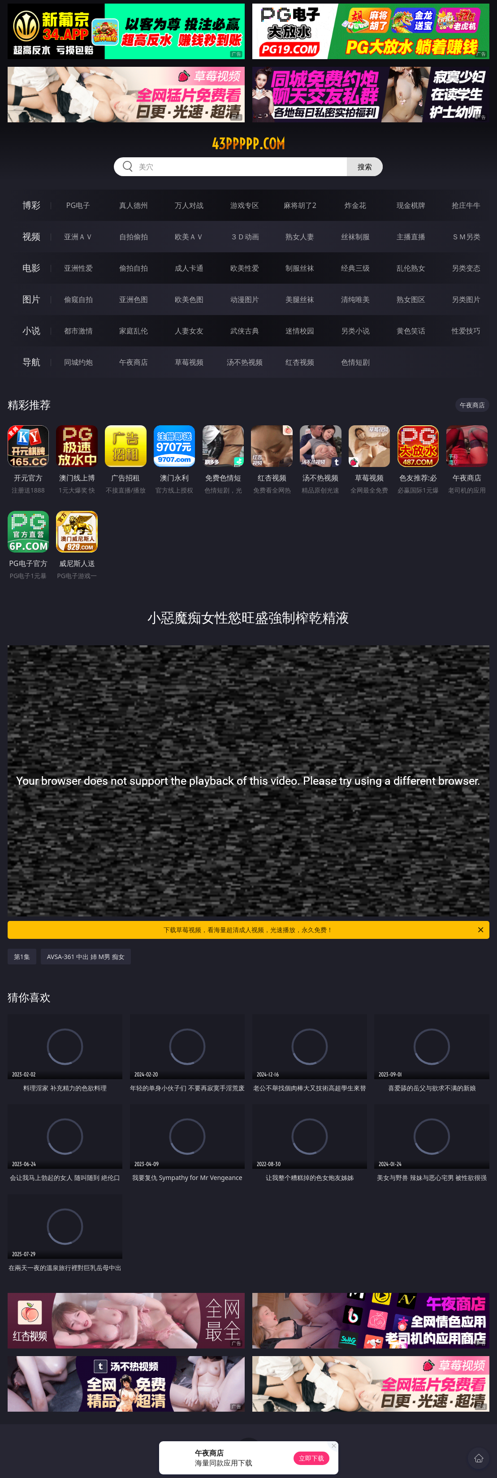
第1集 (22, 956)
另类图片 (466, 299)
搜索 (365, 167)
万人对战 (189, 205)
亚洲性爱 (78, 268)
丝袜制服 (355, 237)
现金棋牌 (411, 205)
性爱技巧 (466, 331)
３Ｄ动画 (244, 237)
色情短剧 (355, 362)
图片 (31, 299)
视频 (31, 236)
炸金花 (355, 205)
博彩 (31, 205)
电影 (31, 268)
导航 (31, 362)
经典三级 (355, 268)
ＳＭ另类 (466, 237)
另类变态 (466, 268)
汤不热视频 (245, 362)
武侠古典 (244, 331)
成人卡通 (189, 268)
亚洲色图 (133, 299)
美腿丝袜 (299, 299)
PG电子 (78, 205)
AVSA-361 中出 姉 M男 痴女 (86, 956)
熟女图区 (411, 299)
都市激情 (78, 331)
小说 (31, 330)
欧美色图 (189, 299)
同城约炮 (78, 362)
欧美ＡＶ (189, 237)
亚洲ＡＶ (78, 237)
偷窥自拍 (78, 299)
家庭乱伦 (133, 331)
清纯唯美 (355, 299)
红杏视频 (299, 362)
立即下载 (311, 1458)
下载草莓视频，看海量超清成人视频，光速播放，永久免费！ (324, 930)
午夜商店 (133, 362)
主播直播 (411, 237)
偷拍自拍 (133, 268)
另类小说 (355, 331)
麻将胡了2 (300, 205)
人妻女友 (189, 331)
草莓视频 (189, 362)
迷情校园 (299, 331)
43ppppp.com (248, 144)
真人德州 (133, 205)
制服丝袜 (299, 268)
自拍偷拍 (133, 237)
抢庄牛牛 (466, 205)
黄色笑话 (411, 331)
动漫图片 (244, 299)
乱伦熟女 (411, 268)
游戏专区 (244, 205)
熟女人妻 (299, 237)
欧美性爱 (244, 268)
